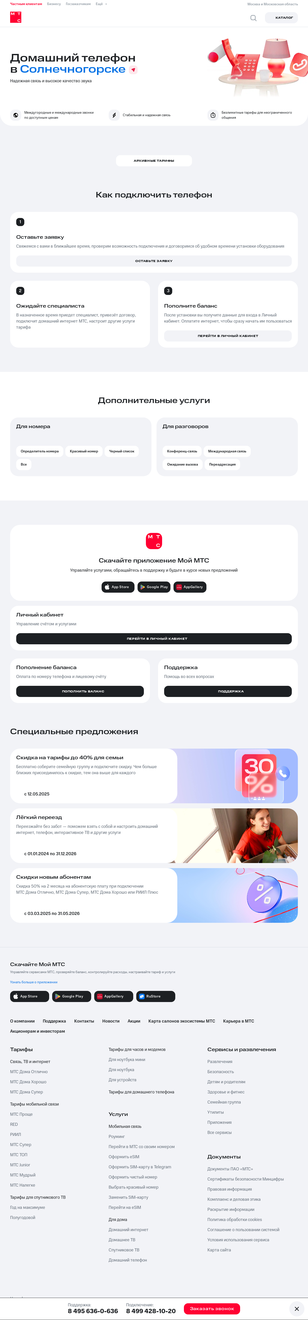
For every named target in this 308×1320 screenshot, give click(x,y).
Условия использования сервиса (238, 1240)
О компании (22, 1021)
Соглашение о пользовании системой (243, 1230)
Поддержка (54, 1021)
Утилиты (215, 1112)
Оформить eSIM (124, 1157)
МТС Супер (20, 1145)
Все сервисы (219, 1133)
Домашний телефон (128, 1260)
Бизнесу (54, 4)
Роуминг (117, 1137)
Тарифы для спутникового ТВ (38, 1197)
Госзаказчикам (78, 4)
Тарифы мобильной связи (34, 1104)
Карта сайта (219, 1250)
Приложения (219, 1122)
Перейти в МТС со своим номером (142, 1147)
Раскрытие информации (230, 1210)
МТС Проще (21, 1114)
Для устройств (123, 1080)
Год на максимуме (27, 1208)
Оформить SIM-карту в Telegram (140, 1167)
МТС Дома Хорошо (28, 1082)
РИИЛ (15, 1135)
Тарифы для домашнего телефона (141, 1092)
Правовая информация (229, 1189)
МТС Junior (20, 1165)
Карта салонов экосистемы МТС (181, 1021)
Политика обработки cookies (234, 1220)
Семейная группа (224, 1102)
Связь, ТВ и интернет (30, 1062)
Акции (134, 1021)
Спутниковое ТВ (124, 1250)
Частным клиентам (26, 4)
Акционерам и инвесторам (37, 1031)
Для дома (118, 1220)
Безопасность (220, 1072)
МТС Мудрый (22, 1175)
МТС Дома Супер (26, 1092)
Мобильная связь (125, 1127)
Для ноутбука (121, 1070)
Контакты (84, 1021)
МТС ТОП (18, 1155)
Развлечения (219, 1062)
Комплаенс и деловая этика (234, 1199)
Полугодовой (22, 1218)
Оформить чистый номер (133, 1177)
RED (14, 1125)
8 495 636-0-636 (93, 1311)
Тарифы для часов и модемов (137, 1050)
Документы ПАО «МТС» (230, 1169)
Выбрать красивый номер (134, 1187)
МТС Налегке (22, 1185)
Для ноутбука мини (127, 1060)
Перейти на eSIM (125, 1208)
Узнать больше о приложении (33, 982)
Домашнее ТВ (122, 1240)
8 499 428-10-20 (151, 1311)
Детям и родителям (226, 1082)
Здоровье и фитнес (225, 1092)
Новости (111, 1021)
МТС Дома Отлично (29, 1072)
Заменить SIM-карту (128, 1197)
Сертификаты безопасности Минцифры (245, 1179)
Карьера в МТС (238, 1021)
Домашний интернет (128, 1230)
